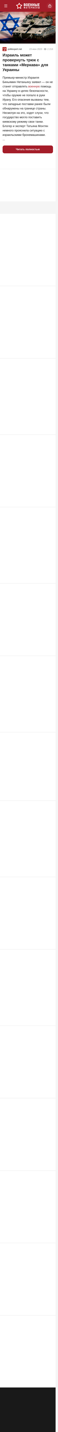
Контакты (34, 1401)
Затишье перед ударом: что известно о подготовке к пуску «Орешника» (23, 327)
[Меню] (6, 6)
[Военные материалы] (28, 6)
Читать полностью (28, 149)
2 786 (48, 583)
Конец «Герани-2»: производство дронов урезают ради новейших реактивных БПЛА (25, 1357)
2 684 (48, 657)
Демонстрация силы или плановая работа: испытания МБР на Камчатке (28, 919)
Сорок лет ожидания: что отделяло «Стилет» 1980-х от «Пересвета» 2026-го (26, 626)
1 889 (48, 803)
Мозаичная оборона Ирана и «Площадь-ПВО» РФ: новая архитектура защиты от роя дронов (27, 991)
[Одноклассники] (21, 1420)
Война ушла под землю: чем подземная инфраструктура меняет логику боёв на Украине (27, 846)
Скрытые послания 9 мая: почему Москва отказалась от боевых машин (26, 477)
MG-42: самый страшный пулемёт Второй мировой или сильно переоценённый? (25, 253)
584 (49, 1384)
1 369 (48, 1097)
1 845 (48, 877)
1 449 (48, 1023)
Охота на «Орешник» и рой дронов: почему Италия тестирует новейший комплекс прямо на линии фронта (27, 551)
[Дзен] (46, 1420)
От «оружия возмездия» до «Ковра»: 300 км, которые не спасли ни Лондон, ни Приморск (27, 1066)
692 (49, 1313)
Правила (34, 1406)
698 (49, 1243)
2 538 (48, 732)
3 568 (48, 508)
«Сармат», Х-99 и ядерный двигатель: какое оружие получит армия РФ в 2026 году (25, 402)
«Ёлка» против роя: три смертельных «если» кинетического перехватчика (27, 701)
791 (49, 1168)
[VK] (34, 1420)
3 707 (48, 358)
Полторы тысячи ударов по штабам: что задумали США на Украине (27, 1139)
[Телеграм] (9, 1420)
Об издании (10, 1406)
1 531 (48, 948)
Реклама (8, 1401)
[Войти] (50, 6)
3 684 (48, 433)
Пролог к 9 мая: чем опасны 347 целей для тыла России (24, 773)
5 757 (48, 284)
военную (34, 86)
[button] (6, 161)
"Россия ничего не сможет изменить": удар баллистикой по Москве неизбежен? (25, 1211)
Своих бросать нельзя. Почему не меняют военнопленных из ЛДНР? (26, 1284)
